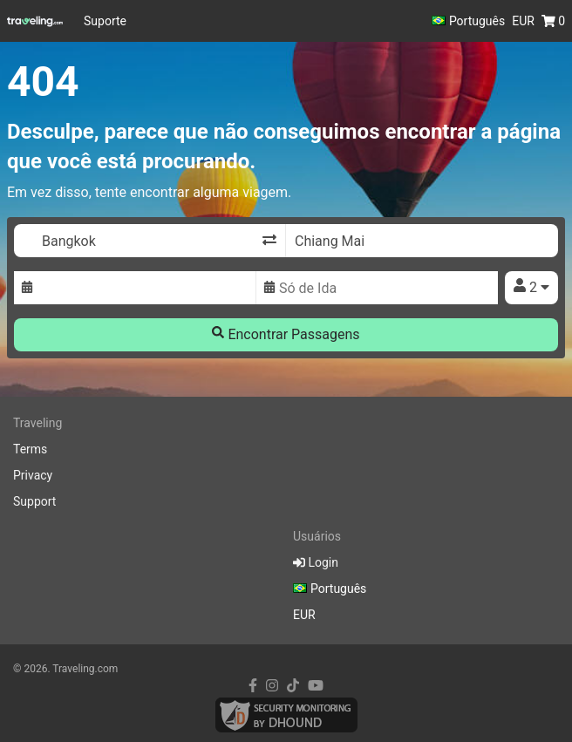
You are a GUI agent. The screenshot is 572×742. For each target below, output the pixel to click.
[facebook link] (253, 685)
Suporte (105, 21)
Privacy (32, 475)
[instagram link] (272, 685)
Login (315, 562)
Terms (30, 449)
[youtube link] (315, 685)
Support (34, 501)
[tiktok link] (293, 685)
